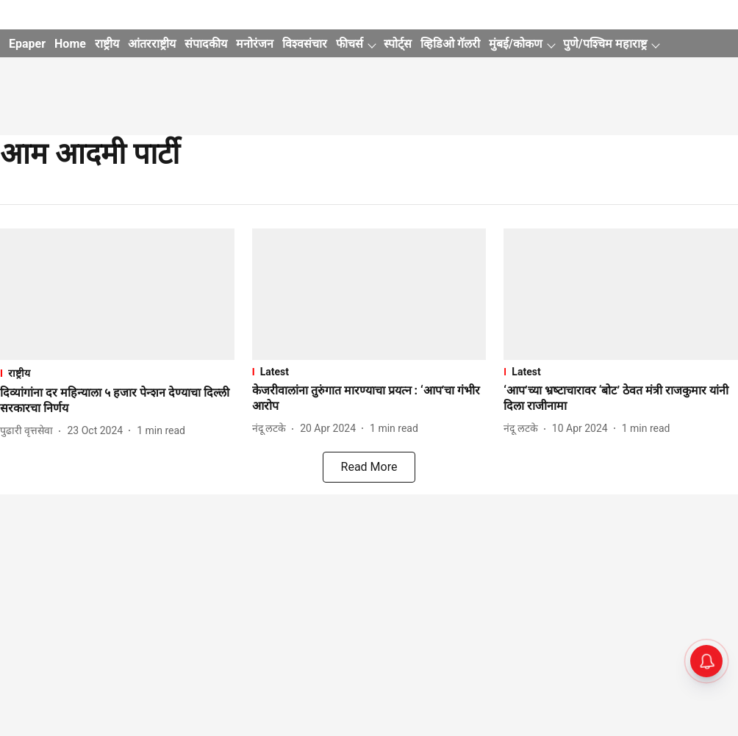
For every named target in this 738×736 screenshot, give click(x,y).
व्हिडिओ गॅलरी (450, 44)
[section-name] (117, 373)
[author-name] (29, 431)
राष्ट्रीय (107, 44)
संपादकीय (205, 44)
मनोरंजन (254, 44)
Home (70, 44)
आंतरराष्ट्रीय (152, 44)
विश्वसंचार (304, 44)
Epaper (27, 44)
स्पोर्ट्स (398, 44)
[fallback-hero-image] (117, 294)
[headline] (117, 401)
